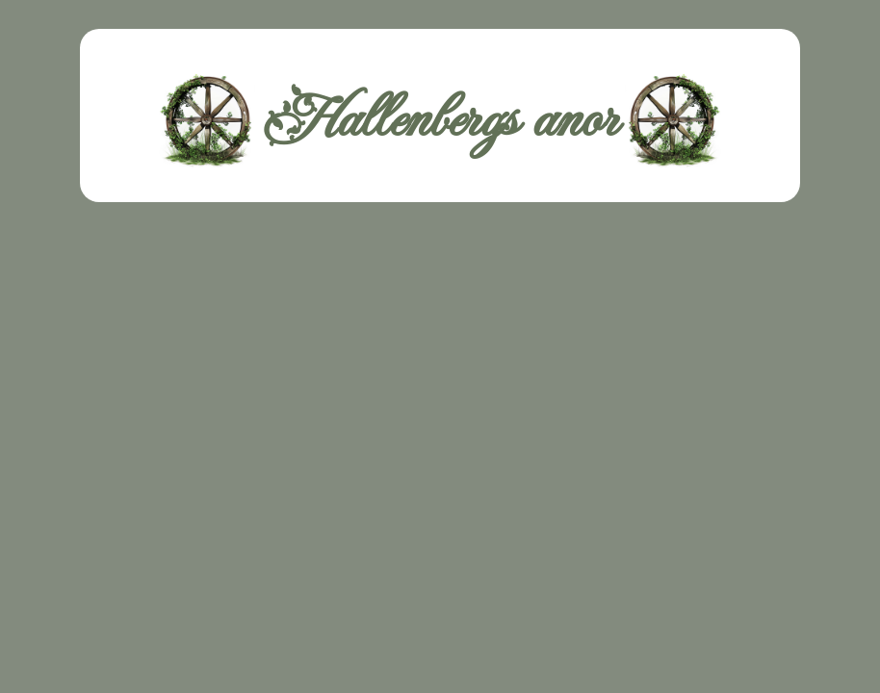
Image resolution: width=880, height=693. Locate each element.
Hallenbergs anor (440, 120)
